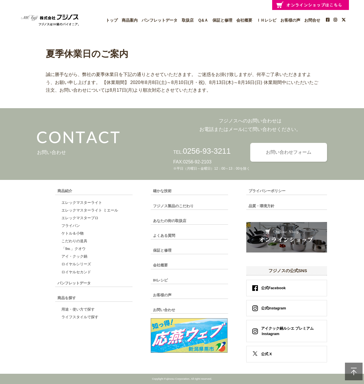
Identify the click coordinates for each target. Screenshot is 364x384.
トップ (112, 20)
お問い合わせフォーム (288, 152)
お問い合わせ (164, 310)
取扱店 (188, 20)
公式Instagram (273, 308)
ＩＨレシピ (266, 20)
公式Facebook (273, 288)
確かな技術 (162, 191)
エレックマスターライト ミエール (89, 210)
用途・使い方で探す (78, 309)
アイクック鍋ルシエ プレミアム (285, 331)
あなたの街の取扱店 (169, 221)
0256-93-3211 (207, 151)
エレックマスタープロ (79, 218)
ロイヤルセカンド (76, 272)
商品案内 (130, 20)
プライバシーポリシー (267, 191)
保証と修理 (222, 20)
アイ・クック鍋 (74, 256)
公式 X (266, 354)
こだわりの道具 (74, 241)
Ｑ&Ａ (203, 20)
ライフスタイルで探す (79, 317)
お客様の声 (290, 20)
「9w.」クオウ (73, 249)
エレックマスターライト (81, 202)
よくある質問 (164, 235)
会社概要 (244, 20)
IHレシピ (160, 280)
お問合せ (312, 20)
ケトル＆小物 (72, 233)
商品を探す (66, 298)
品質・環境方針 (261, 206)
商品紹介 (64, 191)
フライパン (70, 225)
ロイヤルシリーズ (76, 264)
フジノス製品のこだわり (173, 206)
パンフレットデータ (159, 20)
